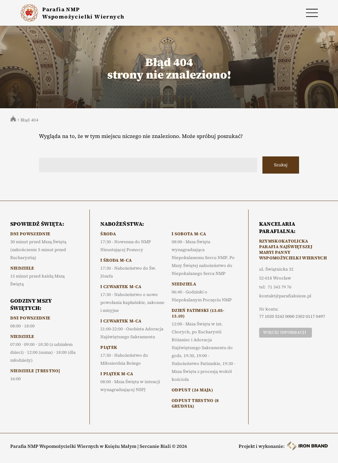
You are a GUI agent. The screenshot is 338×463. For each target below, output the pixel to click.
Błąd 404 (29, 120)
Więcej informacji (284, 332)
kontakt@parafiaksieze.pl (285, 296)
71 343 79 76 (279, 287)
